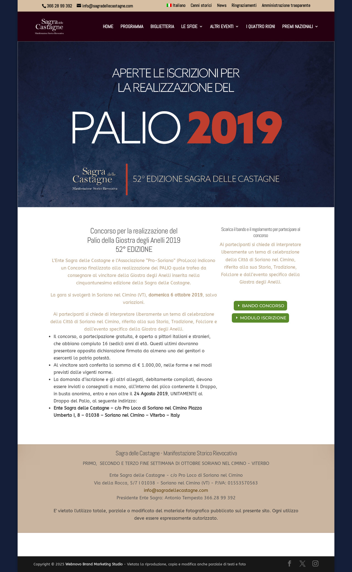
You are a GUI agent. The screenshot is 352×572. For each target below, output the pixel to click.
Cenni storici (201, 5)
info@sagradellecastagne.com (176, 490)
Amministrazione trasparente (286, 5)
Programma (131, 26)
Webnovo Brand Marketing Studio (94, 564)
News (221, 5)
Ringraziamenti (244, 5)
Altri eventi (221, 26)
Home (108, 26)
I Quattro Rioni (260, 26)
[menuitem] (176, 7)
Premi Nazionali (297, 26)
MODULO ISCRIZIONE (263, 317)
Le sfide (189, 26)
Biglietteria (162, 26)
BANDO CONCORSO (263, 305)
